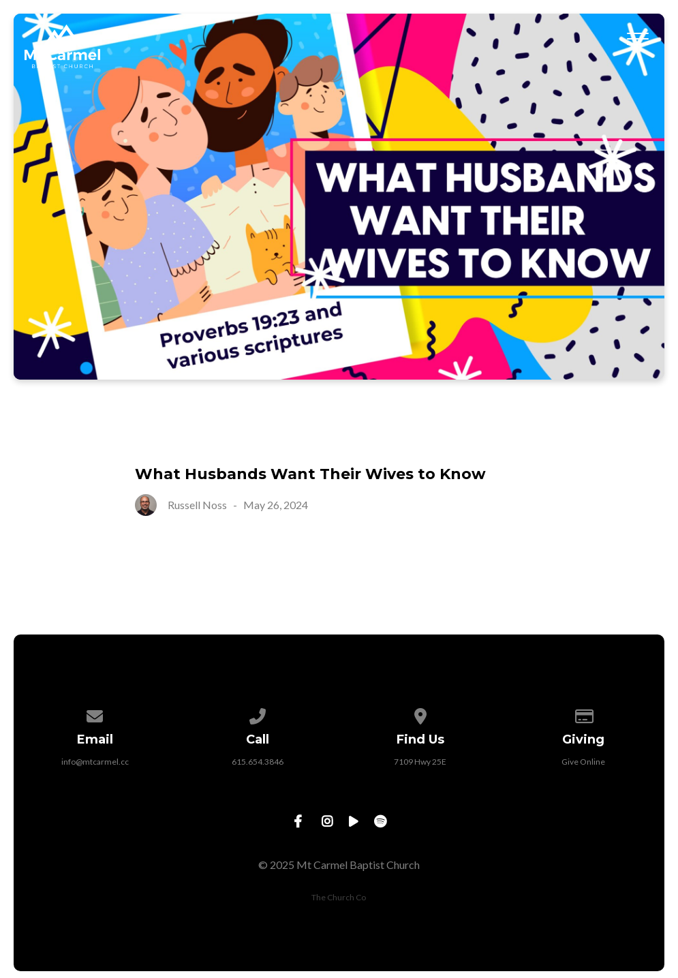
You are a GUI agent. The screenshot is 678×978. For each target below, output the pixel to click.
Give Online (583, 762)
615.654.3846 (257, 762)
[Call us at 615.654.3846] (257, 714)
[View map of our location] (420, 714)
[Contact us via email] (94, 714)
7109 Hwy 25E (420, 762)
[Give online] (583, 714)
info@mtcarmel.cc (95, 762)
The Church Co (338, 897)
